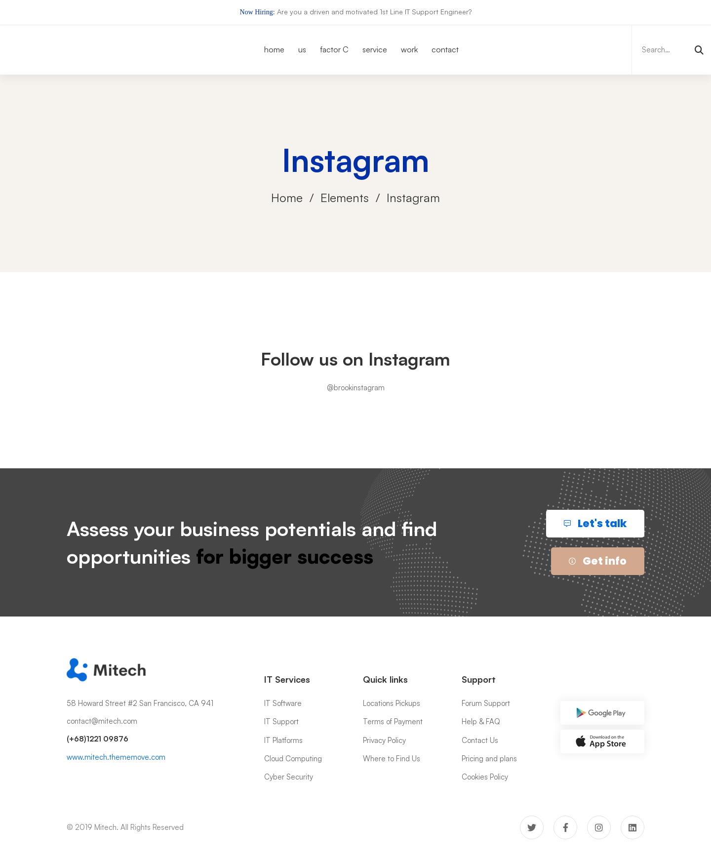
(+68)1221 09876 (97, 738)
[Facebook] (565, 827)
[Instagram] (599, 827)
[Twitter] (532, 827)
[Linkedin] (632, 827)
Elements (344, 197)
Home (287, 197)
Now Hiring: (257, 12)
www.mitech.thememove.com (116, 757)
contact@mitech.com (102, 721)
